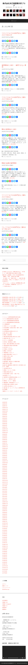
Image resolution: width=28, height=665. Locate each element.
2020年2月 (4, 519)
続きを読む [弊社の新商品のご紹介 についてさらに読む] (13, 144)
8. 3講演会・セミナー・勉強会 (9, 380)
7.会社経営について (6, 375)
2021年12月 (5, 480)
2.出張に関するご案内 (7, 333)
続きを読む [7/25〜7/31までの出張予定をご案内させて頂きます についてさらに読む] (6, 49)
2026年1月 (4, 405)
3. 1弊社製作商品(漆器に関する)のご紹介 (11, 336)
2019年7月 (4, 532)
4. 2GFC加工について (7, 347)
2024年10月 (5, 432)
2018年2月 (4, 562)
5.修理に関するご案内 (7, 363)
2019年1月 (4, 542)
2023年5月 (4, 453)
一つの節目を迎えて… (7, 286)
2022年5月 (4, 471)
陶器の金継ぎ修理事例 (9, 163)
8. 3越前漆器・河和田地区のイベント (10, 382)
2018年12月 (5, 544)
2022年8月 (4, 466)
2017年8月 (4, 573)
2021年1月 (4, 500)
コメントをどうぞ (7, 58)
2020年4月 (4, 516)
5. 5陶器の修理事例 (6, 359)
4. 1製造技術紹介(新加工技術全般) (10, 151)
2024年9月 (4, 434)
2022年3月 (4, 475)
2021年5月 (4, 493)
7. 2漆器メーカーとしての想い (9, 370)
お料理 (4, 153)
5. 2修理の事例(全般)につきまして (10, 185)
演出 (16, 154)
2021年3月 (4, 496)
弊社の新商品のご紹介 (9, 129)
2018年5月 (4, 557)
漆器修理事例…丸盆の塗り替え (9, 297)
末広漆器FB (4, 600)
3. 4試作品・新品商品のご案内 (9, 342)
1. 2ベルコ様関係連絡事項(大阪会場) (10, 318)
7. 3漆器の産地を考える (7, 372)
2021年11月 (5, 482)
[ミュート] (22, 657)
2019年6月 (4, 533)
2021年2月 (4, 498)
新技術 (18, 153)
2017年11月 (5, 567)
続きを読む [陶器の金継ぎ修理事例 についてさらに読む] (12, 178)
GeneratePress (24, 663)
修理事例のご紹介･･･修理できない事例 (14, 66)
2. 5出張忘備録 (5, 329)
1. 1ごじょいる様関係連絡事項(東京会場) (11, 317)
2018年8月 (4, 551)
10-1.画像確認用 (6, 324)
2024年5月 (4, 437)
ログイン (4, 584)
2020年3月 (4, 517)
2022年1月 (4, 478)
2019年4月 (4, 537)
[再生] (3, 657)
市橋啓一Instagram (6, 604)
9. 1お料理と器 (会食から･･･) (8, 386)
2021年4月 (4, 494)
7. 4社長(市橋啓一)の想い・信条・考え (10, 373)
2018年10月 (5, 548)
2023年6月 (4, 452)
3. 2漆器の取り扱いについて (8, 338)
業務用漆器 (11, 154)
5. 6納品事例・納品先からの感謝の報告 (11, 361)
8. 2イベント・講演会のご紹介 (9, 379)
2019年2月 (4, 541)
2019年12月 (5, 523)
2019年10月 (5, 526)
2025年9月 (4, 413)
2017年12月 (5, 565)
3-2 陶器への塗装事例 (7, 334)
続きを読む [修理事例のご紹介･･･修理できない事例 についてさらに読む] (14, 81)
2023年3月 (4, 457)
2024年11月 (5, 430)
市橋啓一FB (4, 602)
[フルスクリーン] (24, 657)
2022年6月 (4, 469)
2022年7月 (4, 468)
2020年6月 (4, 512)
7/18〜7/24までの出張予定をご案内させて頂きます (13, 98)
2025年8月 (4, 414)
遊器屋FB (4, 607)
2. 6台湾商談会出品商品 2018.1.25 (10, 331)
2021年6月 (4, 491)
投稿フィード (5, 585)
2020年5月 (4, 514)
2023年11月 (5, 446)
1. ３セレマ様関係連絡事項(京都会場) (10, 320)
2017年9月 (4, 571)
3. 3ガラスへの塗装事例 (7, 340)
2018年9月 (4, 549)
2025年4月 (4, 421)
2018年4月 (4, 558)
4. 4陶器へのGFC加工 (7, 350)
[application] (14, 652)
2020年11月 (5, 503)
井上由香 (19, 297)
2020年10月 (5, 505)
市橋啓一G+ (5, 605)
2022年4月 (4, 473)
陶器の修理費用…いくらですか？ (9, 302)
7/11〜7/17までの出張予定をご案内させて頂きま (13, 196)
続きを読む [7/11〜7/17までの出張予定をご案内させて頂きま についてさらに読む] (4, 211)
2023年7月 (4, 450)
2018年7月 (4, 553)
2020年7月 (4, 510)
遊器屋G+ (4, 609)
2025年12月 (5, 407)
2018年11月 (5, 546)
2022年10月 (5, 462)
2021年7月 (4, 489)
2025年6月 (4, 418)
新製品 (22, 153)
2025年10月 (5, 411)
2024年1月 (4, 443)
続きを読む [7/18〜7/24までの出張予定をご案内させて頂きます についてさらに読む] (4, 113)
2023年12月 (5, 445)
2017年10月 (5, 569)
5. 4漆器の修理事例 (20, 89)
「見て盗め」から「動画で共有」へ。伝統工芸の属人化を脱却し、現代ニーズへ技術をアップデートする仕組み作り (13, 279)
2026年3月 (4, 402)
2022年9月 (4, 464)
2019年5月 (4, 535)
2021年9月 (4, 485)
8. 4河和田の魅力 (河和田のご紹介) (10, 384)
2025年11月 (5, 409)
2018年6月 (4, 555)
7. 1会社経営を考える (7, 368)
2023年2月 (4, 459)
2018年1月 (4, 564)
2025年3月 (4, 423)
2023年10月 (5, 448)
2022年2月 (4, 477)
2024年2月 (4, 441)
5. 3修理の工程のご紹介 (7, 356)
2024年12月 (5, 429)
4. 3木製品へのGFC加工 (7, 349)
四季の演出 (9, 153)
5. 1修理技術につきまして (9, 89)
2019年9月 (4, 528)
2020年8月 (4, 509)
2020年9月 (4, 507)
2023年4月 (4, 455)
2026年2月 (4, 404)
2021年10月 (5, 484)
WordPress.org (5, 589)
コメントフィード (6, 587)
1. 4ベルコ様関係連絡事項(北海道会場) (10, 322)
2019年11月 (5, 525)
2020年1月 (4, 521)
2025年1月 (4, 427)
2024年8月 (4, 436)
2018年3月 (4, 560)
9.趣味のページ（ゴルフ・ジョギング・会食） (12, 391)
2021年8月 (4, 487)
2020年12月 (5, 501)
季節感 (14, 153)
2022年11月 (5, 461)
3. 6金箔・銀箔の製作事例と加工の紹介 (11, 343)
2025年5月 (4, 420)
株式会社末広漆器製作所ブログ (14, 4)
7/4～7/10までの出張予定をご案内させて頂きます (14, 228)
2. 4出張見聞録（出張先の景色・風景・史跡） (12, 327)
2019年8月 (4, 530)
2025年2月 (4, 425)
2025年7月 (4, 416)
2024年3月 (4, 439)
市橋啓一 (19, 299)
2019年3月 (4, 539)
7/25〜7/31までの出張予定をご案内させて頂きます (13, 34)
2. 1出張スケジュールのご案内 (10, 57)
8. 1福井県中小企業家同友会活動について (11, 377)
